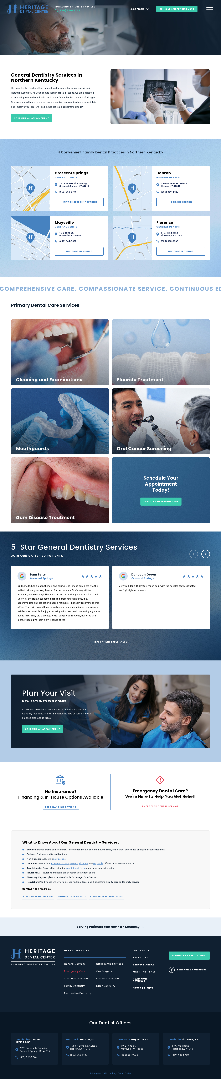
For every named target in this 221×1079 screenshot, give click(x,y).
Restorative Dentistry (77, 993)
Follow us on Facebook (188, 970)
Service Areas (144, 964)
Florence (180, 224)
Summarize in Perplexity (106, 896)
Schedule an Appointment (31, 118)
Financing (141, 957)
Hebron (180, 175)
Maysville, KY (133, 1039)
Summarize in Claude (72, 896)
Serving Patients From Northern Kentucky (110, 927)
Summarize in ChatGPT (38, 896)
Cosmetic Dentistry (76, 978)
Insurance (141, 950)
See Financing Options (60, 807)
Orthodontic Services (109, 964)
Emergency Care (74, 971)
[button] (193, 554)
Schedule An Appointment (176, 8)
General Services (75, 964)
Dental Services (76, 950)
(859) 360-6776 (67, 10)
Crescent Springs (79, 175)
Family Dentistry (74, 986)
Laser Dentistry (105, 986)
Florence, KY (183, 1039)
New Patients (143, 988)
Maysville (79, 224)
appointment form (75, 868)
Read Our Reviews (140, 980)
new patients (60, 859)
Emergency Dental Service (160, 806)
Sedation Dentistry (108, 978)
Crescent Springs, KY (28, 1040)
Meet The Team (144, 971)
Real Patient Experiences (110, 641)
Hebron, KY (80, 1039)
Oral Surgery (104, 971)
